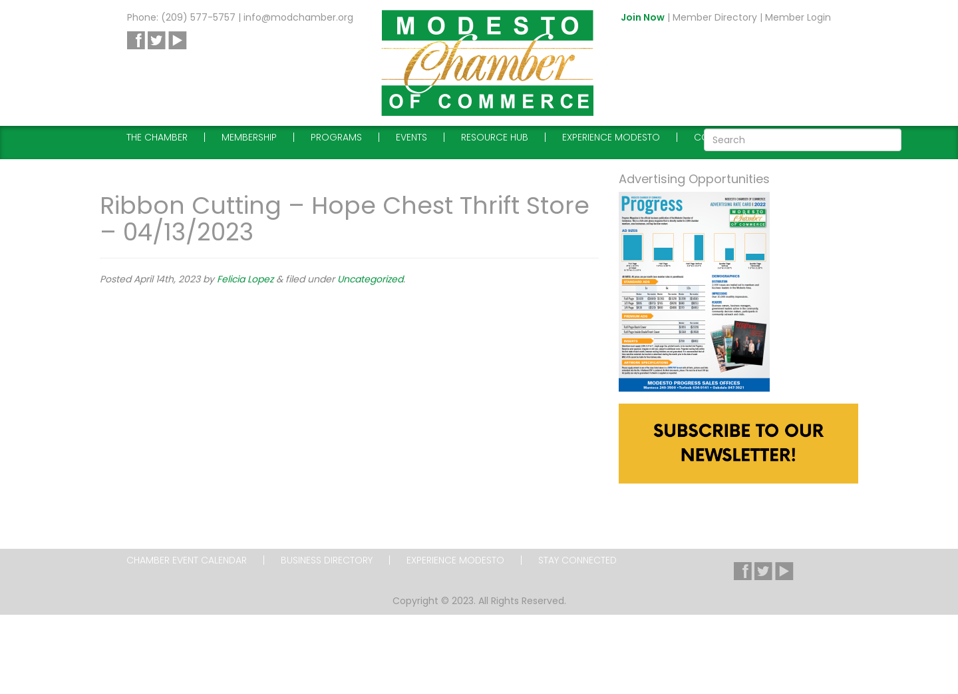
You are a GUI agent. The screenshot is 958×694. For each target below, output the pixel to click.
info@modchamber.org (298, 17)
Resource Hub (494, 137)
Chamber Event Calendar (186, 560)
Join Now (643, 17)
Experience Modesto (611, 137)
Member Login (798, 17)
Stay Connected (577, 560)
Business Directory (327, 560)
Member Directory (715, 17)
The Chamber (157, 137)
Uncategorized (370, 279)
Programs (336, 137)
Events (411, 137)
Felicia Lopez (245, 279)
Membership (249, 137)
